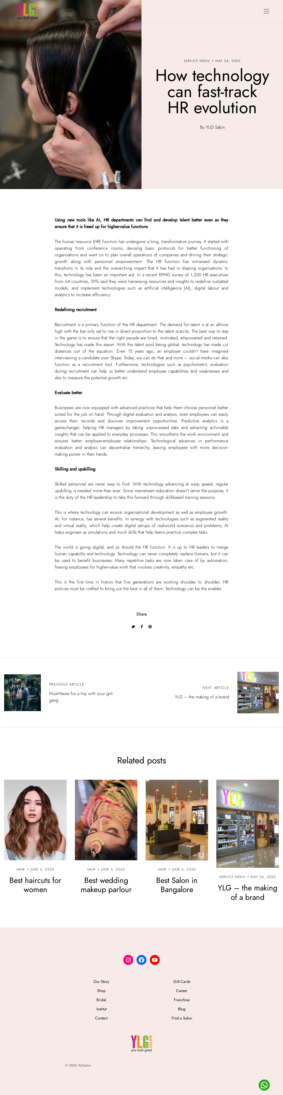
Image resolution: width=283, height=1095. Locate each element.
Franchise (182, 1000)
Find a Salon (182, 1018)
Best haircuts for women (35, 885)
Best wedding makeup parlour (106, 885)
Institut (101, 1009)
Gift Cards (181, 981)
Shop (101, 990)
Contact (101, 1018)
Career (181, 990)
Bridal (101, 1000)
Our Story (101, 981)
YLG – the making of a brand (247, 892)
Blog (181, 1009)
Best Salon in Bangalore (177, 885)
